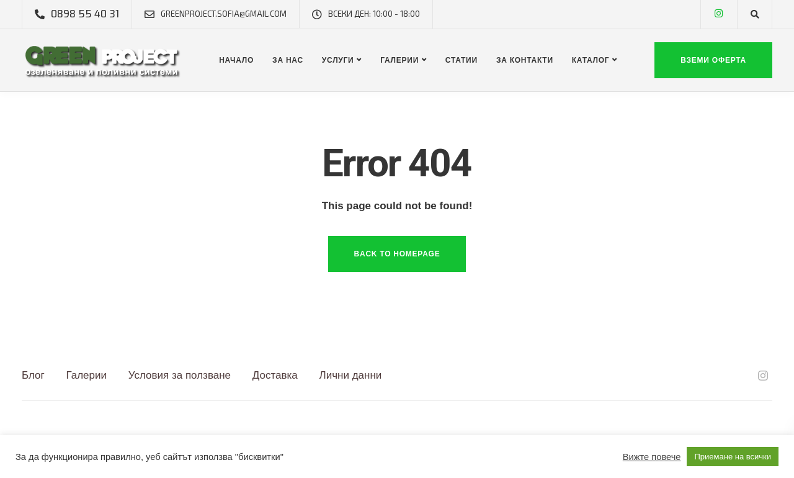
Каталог (591, 60)
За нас (287, 60)
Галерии (399, 60)
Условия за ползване (179, 375)
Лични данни (350, 375)
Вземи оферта (713, 60)
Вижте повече (652, 457)
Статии (461, 60)
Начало (236, 60)
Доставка (275, 375)
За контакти (524, 60)
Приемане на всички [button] (732, 456)
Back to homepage (397, 254)
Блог (33, 375)
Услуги (338, 60)
